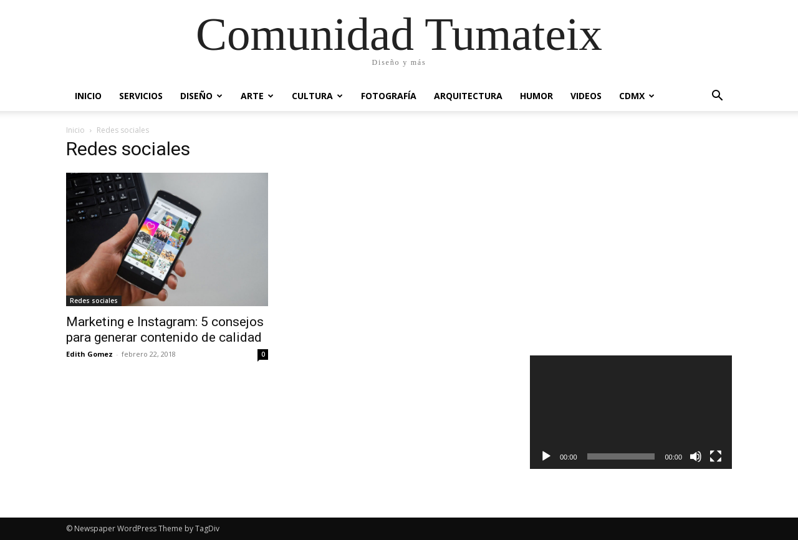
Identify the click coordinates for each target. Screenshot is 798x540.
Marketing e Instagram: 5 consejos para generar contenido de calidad (165, 329)
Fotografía (388, 96)
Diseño (201, 96)
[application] (631, 412)
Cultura (317, 96)
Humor (536, 96)
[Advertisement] (631, 251)
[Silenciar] (696, 456)
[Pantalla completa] (715, 456)
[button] (717, 97)
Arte (257, 96)
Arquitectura (468, 96)
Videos (586, 96)
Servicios (141, 96)
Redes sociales (94, 300)
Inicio (88, 96)
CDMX (637, 96)
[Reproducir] (546, 456)
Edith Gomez (89, 354)
